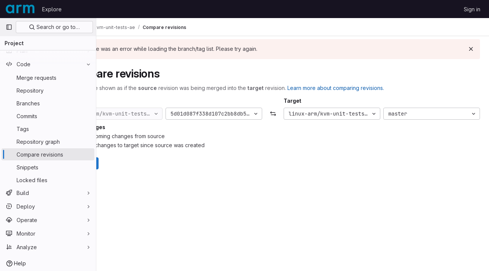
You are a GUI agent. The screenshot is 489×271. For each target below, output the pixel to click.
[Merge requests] (48, 78)
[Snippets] (48, 167)
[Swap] (292, 114)
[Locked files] (48, 180)
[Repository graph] (48, 142)
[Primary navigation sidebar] (9, 27)
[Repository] (48, 90)
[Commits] (48, 116)
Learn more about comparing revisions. (375, 88)
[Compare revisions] (48, 154)
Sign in (472, 9)
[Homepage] (20, 9)
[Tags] (48, 129)
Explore (52, 9)
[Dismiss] (470, 48)
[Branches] (48, 103)
